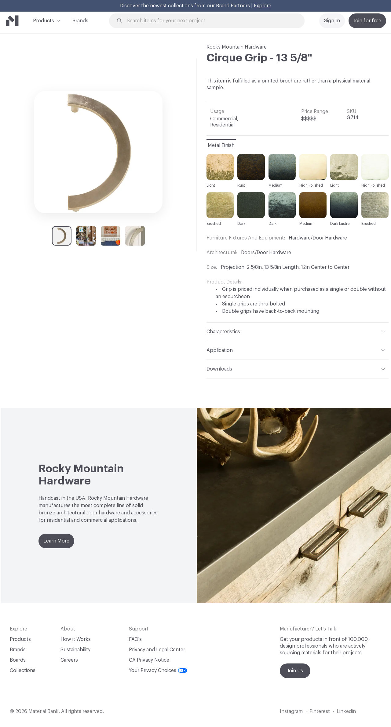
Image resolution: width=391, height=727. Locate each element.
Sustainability (75, 649)
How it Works (75, 639)
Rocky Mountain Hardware (236, 47)
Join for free (367, 20)
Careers (69, 660)
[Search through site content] (210, 20)
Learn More (56, 541)
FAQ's (135, 639)
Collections (22, 670)
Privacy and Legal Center (157, 649)
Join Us (295, 670)
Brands (80, 20)
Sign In (332, 20)
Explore (262, 5)
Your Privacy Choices (158, 670)
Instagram (291, 711)
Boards (18, 660)
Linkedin (346, 711)
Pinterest (319, 711)
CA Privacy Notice (149, 660)
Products (43, 20)
